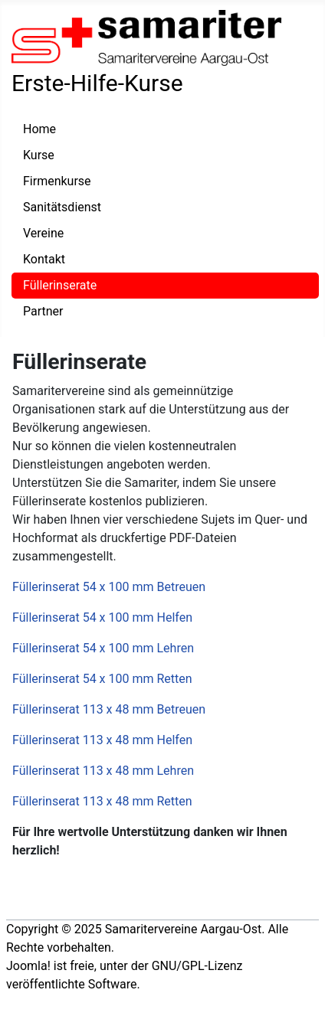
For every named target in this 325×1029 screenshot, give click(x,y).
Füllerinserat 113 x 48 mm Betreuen (108, 709)
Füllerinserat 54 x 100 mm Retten (102, 678)
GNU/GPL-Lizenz (197, 966)
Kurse (38, 155)
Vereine (43, 233)
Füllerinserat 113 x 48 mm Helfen (102, 740)
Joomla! (28, 966)
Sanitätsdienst (62, 207)
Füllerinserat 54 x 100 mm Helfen (102, 617)
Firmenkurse (57, 181)
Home (39, 129)
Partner (43, 311)
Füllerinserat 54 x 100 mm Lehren (103, 648)
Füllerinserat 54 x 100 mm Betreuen (108, 587)
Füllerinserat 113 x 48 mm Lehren (103, 770)
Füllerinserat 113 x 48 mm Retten (102, 801)
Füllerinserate (60, 285)
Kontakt (44, 259)
